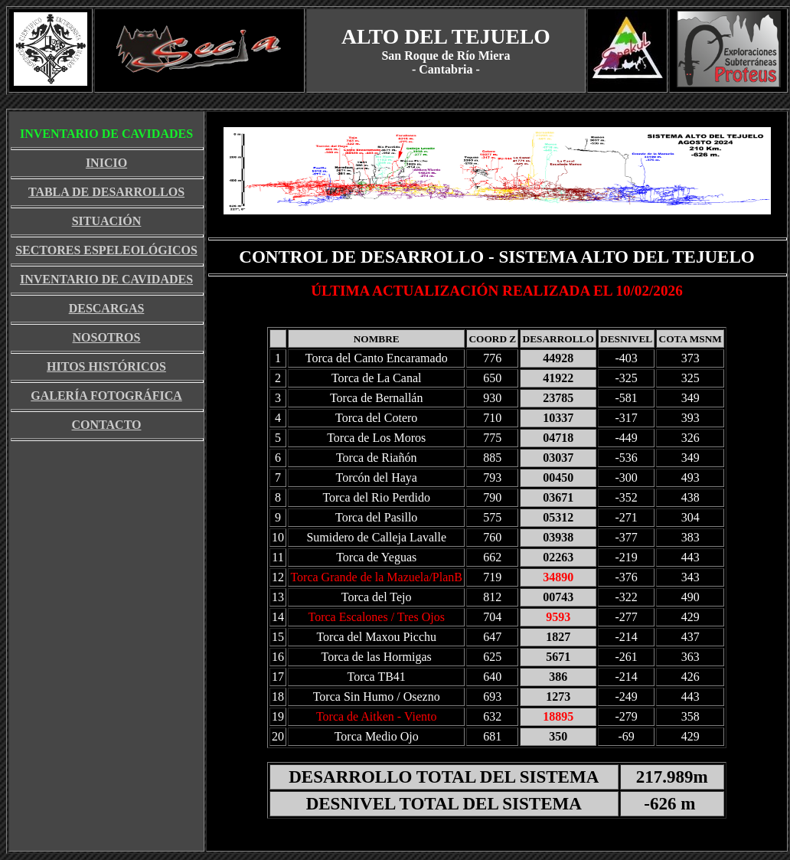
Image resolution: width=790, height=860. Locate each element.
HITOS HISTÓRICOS (106, 366)
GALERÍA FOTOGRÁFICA (106, 395)
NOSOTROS (107, 337)
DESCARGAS (107, 308)
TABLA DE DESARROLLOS (106, 191)
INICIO (106, 162)
